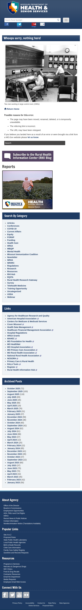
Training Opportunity (17, 288)
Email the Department (12, 577)
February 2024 (14, 445)
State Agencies (64, 603)
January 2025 (13, 414)
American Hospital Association (23, 318)
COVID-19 (12, 229)
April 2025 (12, 405)
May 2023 (11, 471)
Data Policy (52, 603)
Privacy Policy (17, 603)
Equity (10, 234)
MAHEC (12, 338)
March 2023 (12, 477)
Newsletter (12, 257)
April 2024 (12, 440)
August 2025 (13, 394)
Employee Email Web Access (15, 582)
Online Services (34, 605)
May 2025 (11, 403)
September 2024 (14, 425)
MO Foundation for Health (20, 341)
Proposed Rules (10, 537)
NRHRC (11, 263)
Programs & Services (12, 564)
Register (12, 367)
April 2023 (12, 474)
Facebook (6, 25)
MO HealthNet (13, 344)
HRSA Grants (13, 336)
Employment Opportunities (14, 511)
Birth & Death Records (12, 545)
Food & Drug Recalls (11, 572)
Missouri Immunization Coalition (22, 254)
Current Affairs (14, 231)
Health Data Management (20, 327)
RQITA (10, 277)
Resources (12, 271)
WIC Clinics (8, 569)
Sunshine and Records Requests (16, 553)
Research (11, 268)
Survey (10, 283)
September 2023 (14, 460)
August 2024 (13, 428)
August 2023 (13, 462)
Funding (11, 240)
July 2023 (11, 465)
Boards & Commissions (12, 508)
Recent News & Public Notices (15, 518)
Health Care (12, 243)
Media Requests (10, 579)
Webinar (11, 297)
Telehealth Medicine (16, 286)
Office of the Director (11, 506)
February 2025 (14, 411)
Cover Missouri (15, 324)
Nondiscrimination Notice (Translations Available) (22, 524)
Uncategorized (14, 291)
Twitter (19, 25)
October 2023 (13, 457)
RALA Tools (14, 364)
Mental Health (13, 251)
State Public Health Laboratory (15, 540)
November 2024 (14, 420)
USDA (10, 294)
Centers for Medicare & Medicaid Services (27, 321)
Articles (11, 223)
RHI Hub (11, 274)
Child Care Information (12, 548)
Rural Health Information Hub (22, 370)
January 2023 (13, 482)
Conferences (13, 226)
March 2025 (12, 408)
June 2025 (12, 400)
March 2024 (12, 443)
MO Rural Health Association (22, 353)
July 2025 (11, 397)
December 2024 (14, 417)
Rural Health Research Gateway (22, 280)
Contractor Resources (12, 574)
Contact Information (11, 521)
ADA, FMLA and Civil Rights (14, 513)
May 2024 (11, 437)
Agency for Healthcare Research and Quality (28, 316)
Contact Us (41, 603)
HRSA (10, 246)
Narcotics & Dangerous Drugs (15, 567)
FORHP (10, 237)
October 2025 (13, 388)
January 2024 (13, 448)
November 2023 (14, 454)
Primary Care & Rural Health (20, 361)
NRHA (10, 260)
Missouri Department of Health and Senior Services (27, 8)
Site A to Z (7, 535)
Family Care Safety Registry (14, 550)
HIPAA (6, 516)
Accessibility (29, 603)
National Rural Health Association (24, 355)
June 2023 (12, 468)
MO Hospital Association (20, 347)
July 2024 (11, 431)
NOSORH (12, 358)
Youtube (34, 25)
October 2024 (13, 423)
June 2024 (12, 434)
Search (59, 20)
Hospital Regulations (17, 333)
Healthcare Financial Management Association (30, 330)
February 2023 (14, 480)
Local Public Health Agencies (15, 542)
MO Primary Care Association (22, 350)
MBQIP (10, 249)
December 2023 (14, 451)
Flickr (42, 25)
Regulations (13, 266)
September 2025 (14, 391)
